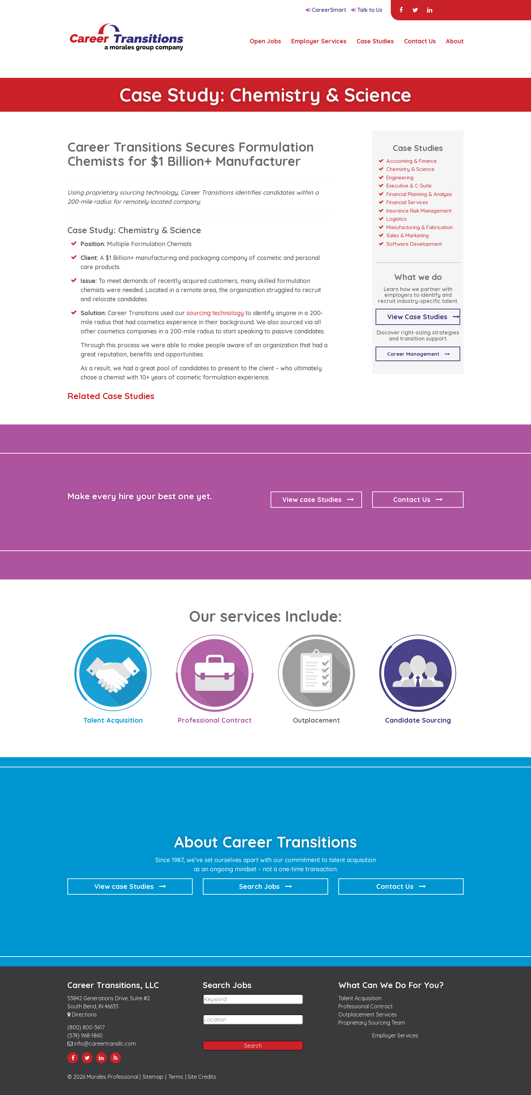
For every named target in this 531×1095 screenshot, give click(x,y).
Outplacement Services (367, 1014)
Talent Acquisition (113, 720)
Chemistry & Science (410, 169)
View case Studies (312, 499)
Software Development (414, 244)
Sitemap (153, 1076)
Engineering (399, 177)
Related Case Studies (110, 396)
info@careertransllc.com (101, 1043)
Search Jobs (259, 886)
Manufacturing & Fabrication (419, 227)
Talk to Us (366, 9)
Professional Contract (215, 720)
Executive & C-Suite (409, 185)
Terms (175, 1076)
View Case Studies (417, 316)
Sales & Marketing (407, 235)
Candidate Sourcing (418, 720)
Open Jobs (265, 41)
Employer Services (318, 41)
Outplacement (316, 720)
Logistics (396, 219)
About (455, 41)
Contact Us (420, 41)
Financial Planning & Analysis (419, 194)
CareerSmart (326, 9)
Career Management (413, 354)
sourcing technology (215, 313)
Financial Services (407, 202)
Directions (82, 1014)
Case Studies (375, 41)
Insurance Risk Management (418, 210)
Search (253, 1045)
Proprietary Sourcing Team (371, 1022)
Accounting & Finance (411, 161)
